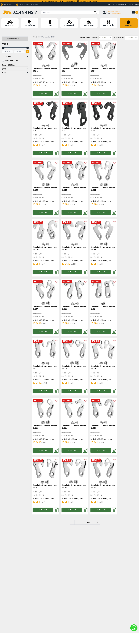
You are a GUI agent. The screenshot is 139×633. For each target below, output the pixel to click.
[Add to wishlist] (56, 43)
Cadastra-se (116, 14)
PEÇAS (41, 37)
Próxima (89, 522)
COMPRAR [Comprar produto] (43, 93)
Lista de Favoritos (133, 4)
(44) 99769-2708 (7, 4)
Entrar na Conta (114, 11)
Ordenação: (119, 37)
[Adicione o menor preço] (7, 51)
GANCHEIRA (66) (11, 60)
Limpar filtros (15, 38)
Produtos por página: (88, 37)
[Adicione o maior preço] (19, 51)
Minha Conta (111, 4)
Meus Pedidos (122, 4)
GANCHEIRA (50, 37)
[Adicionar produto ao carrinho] (56, 93)
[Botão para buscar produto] (94, 12)
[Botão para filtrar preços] (27, 51)
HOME (34, 37)
